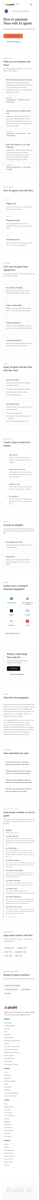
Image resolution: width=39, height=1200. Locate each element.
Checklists (7, 1133)
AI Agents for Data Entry (11, 989)
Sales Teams (8, 993)
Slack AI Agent (9, 1055)
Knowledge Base (9, 1058)
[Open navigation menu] (31, 4)
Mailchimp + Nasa (9, 948)
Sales (5, 1072)
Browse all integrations (13, 42)
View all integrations (12, 633)
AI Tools (7, 1029)
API (5, 1032)
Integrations (8, 1034)
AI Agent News (9, 1107)
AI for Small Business (11, 1049)
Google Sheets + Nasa (20, 952)
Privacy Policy (8, 1153)
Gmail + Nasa (8, 956)
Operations (7, 1078)
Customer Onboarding (11, 1093)
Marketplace (8, 1023)
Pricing (6, 1147)
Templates (7, 1121)
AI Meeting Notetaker (11, 1064)
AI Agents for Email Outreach (12, 985)
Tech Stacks (8, 1136)
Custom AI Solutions (10, 1096)
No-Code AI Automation (12, 1046)
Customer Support (25, 989)
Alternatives (8, 1124)
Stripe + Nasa (8, 952)
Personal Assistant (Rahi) (12, 1040)
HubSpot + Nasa (22, 948)
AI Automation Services (11, 1052)
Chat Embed (8, 1061)
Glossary (7, 1118)
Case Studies (8, 1113)
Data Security (8, 1159)
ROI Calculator (9, 1130)
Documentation (9, 1150)
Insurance (7, 1090)
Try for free (13, 668)
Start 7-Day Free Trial (13, 36)
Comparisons (8, 1127)
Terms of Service (9, 1156)
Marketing (7, 1075)
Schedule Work (9, 1037)
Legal (6, 1084)
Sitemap (6, 1165)
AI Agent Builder (9, 1026)
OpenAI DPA (8, 1162)
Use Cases (7, 1110)
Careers (6, 1144)
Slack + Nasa (18, 956)
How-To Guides (9, 1115)
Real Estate (7, 1087)
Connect (6, 1043)
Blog (5, 1104)
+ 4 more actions (11, 917)
